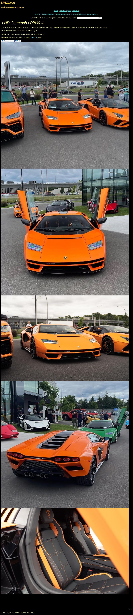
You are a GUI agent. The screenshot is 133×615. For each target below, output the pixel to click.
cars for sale (71, 14)
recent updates (61, 14)
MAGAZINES (81, 14)
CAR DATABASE (41, 14)
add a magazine (92, 14)
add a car (51, 14)
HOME (56, 11)
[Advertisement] (44, 601)
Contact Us (33, 37)
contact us (75, 11)
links (69, 11)
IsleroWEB (63, 11)
